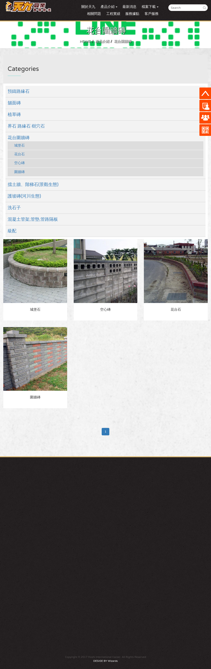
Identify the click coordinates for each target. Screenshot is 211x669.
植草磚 (14, 114)
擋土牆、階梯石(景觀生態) (33, 184)
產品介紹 (102, 41)
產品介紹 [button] (109, 7)
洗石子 (14, 207)
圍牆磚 (19, 172)
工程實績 (113, 14)
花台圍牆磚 (122, 41)
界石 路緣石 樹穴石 (26, 126)
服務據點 (132, 14)
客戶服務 (152, 14)
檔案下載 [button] (150, 7)
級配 (12, 231)
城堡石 (19, 145)
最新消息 (129, 7)
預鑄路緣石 (19, 91)
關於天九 (88, 7)
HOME (85, 41)
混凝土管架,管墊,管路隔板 (33, 219)
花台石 (19, 154)
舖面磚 (14, 103)
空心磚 (19, 163)
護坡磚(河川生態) (24, 196)
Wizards (113, 660)
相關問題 (94, 14)
